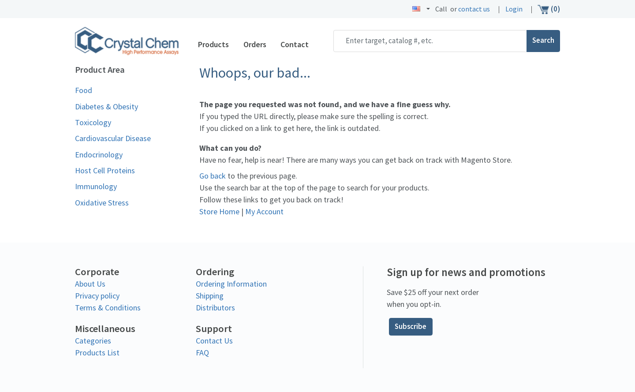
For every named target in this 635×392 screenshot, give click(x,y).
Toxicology (93, 122)
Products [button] (213, 44)
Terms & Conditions (108, 307)
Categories (93, 341)
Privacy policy (97, 295)
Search (543, 40)
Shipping (210, 295)
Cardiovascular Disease (113, 138)
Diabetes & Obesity (106, 106)
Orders (254, 44)
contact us (474, 9)
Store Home (219, 211)
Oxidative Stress (102, 203)
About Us (90, 283)
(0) (549, 9)
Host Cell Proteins (105, 170)
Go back (212, 176)
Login (514, 9)
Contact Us (214, 341)
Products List (97, 352)
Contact (294, 44)
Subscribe (410, 327)
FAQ (202, 352)
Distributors (215, 307)
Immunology (96, 186)
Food (83, 90)
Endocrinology (99, 154)
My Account (264, 211)
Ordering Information (231, 283)
